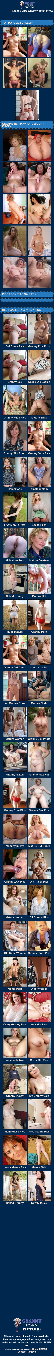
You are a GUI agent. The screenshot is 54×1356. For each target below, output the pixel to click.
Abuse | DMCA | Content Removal (33, 1350)
